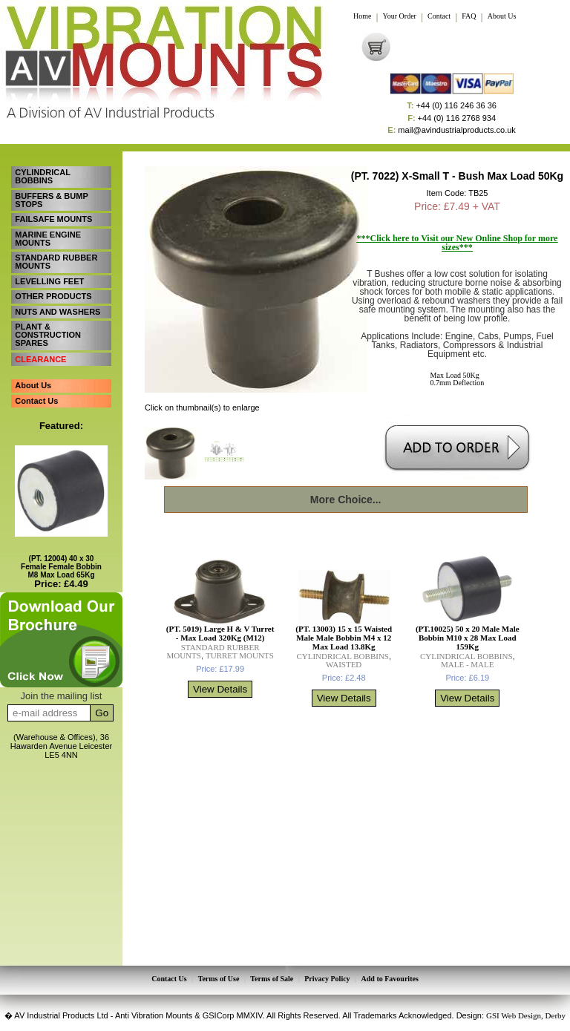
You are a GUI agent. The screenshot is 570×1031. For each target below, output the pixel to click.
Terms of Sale (271, 979)
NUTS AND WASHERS (57, 308)
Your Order (399, 16)
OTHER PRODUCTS (53, 293)
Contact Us (36, 396)
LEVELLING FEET (49, 279)
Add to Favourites (389, 979)
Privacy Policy (327, 979)
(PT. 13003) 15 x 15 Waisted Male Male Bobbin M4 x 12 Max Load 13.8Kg (343, 637)
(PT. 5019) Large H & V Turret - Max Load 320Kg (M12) (220, 633)
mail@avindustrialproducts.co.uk (451, 130)
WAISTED (343, 664)
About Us (502, 16)
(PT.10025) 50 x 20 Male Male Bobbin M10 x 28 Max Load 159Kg (468, 637)
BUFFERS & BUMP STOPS (51, 199)
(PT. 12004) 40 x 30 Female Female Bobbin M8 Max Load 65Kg (61, 562)
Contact (439, 16)
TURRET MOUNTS (240, 655)
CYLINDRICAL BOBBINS (43, 176)
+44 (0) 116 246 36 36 (452, 106)
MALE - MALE (467, 664)
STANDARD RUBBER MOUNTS (56, 260)
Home (362, 16)
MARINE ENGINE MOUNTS (48, 237)
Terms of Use (219, 979)
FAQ (469, 16)
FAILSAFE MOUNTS (53, 218)
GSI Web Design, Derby (526, 1014)
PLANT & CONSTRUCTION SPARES (48, 331)
